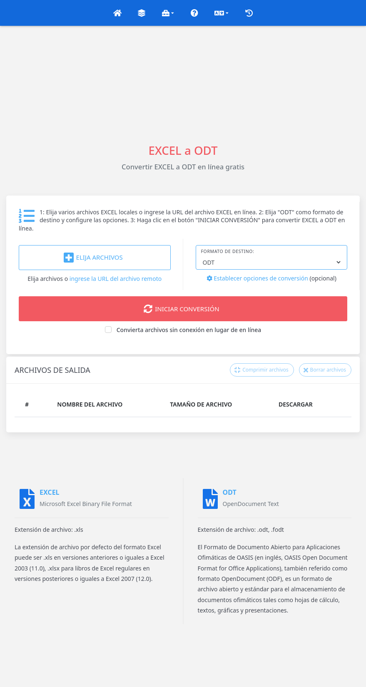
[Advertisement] (183, 84)
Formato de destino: (227, 251)
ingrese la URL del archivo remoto (116, 279)
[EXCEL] (27, 498)
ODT (230, 492)
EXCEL (50, 492)
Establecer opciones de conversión (257, 278)
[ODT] (210, 498)
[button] (117, 13)
